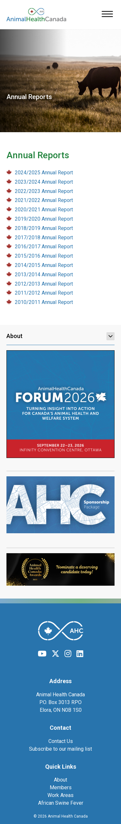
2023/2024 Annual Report (44, 182)
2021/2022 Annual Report (44, 200)
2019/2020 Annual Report (44, 219)
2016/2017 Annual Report (44, 246)
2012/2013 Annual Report (44, 284)
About (60, 336)
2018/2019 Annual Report (44, 228)
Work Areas (60, 795)
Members (61, 787)
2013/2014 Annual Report (44, 274)
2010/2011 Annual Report (44, 302)
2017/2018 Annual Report (44, 237)
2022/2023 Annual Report (44, 191)
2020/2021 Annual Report (44, 209)
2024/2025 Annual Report (44, 172)
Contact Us (60, 741)
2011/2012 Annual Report (44, 293)
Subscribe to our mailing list (60, 749)
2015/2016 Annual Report (44, 256)
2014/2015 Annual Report (44, 265)
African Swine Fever (60, 803)
